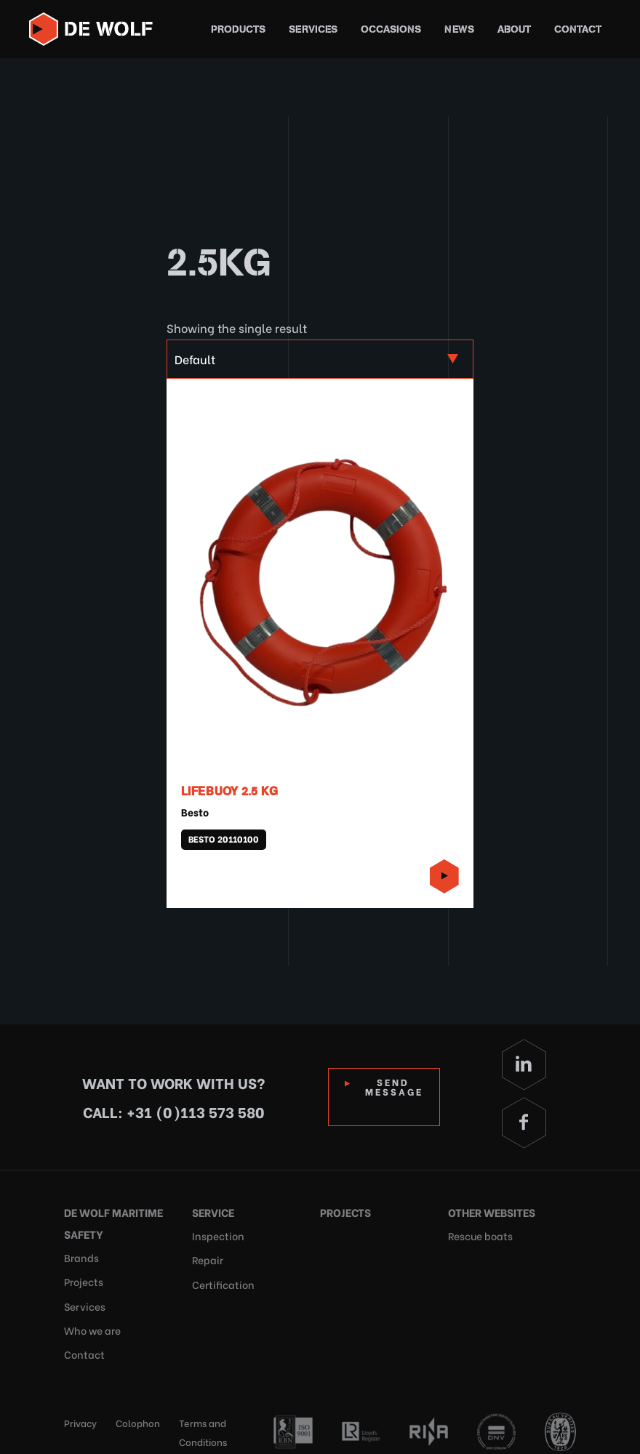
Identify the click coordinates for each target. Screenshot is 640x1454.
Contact (577, 29)
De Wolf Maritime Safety (110, 1221)
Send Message (398, 1086)
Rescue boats (478, 1232)
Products (238, 29)
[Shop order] (320, 359)
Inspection (215, 1232)
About (514, 29)
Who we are (91, 1319)
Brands (79, 1254)
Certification (220, 1275)
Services (313, 29)
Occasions (391, 29)
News (459, 29)
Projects (82, 1275)
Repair (206, 1254)
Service (212, 1210)
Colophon (138, 1408)
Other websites (489, 1210)
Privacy (80, 1408)
